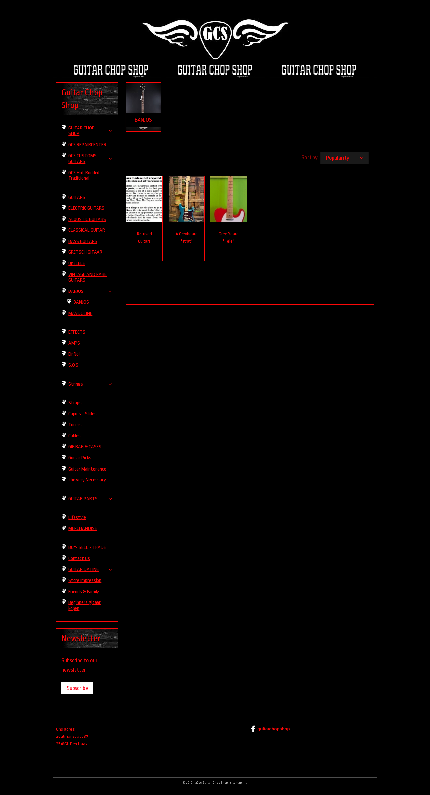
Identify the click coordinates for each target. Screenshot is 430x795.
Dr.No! (74, 354)
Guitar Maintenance (87, 469)
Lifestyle (77, 517)
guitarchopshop (270, 729)
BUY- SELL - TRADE (87, 547)
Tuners (75, 425)
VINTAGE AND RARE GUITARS (87, 277)
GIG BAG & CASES (84, 447)
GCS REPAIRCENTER (87, 145)
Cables (74, 436)
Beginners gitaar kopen (84, 605)
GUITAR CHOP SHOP (90, 131)
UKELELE (76, 263)
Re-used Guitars (144, 238)
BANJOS (90, 291)
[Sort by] (344, 158)
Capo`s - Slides (82, 414)
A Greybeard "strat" (187, 238)
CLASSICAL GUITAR (86, 230)
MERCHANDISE (82, 528)
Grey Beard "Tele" (229, 238)
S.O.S (73, 365)
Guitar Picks (79, 458)
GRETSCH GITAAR (85, 252)
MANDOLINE (80, 313)
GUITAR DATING (90, 569)
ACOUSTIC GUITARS (87, 219)
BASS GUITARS (82, 241)
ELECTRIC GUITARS (86, 208)
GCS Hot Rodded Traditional (83, 175)
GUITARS (76, 197)
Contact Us (79, 558)
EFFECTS (76, 332)
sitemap (236, 783)
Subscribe (77, 688)
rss (245, 783)
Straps (75, 403)
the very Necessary (87, 480)
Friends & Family (83, 592)
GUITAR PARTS (90, 499)
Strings (90, 384)
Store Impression (84, 580)
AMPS (74, 343)
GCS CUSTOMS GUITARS (90, 159)
